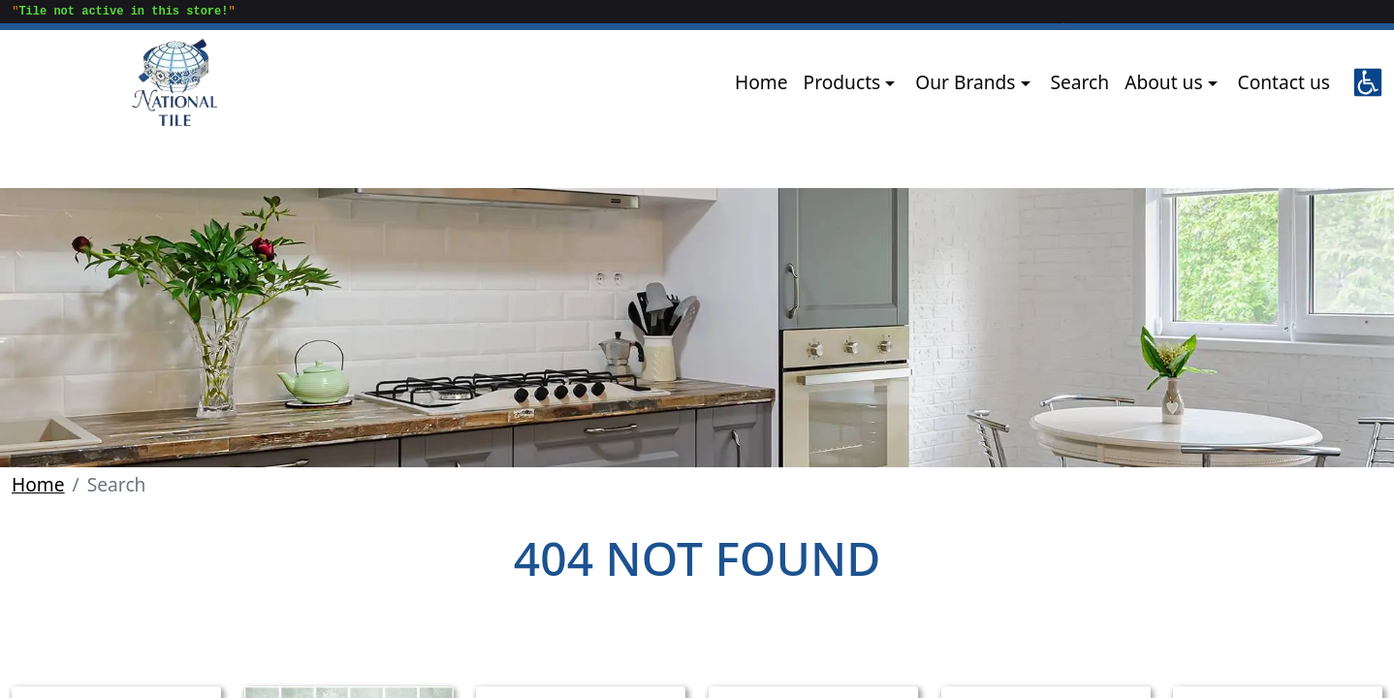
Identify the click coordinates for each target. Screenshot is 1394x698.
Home (761, 82)
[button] (1367, 82)
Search (1079, 82)
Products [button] (845, 82)
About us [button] (1166, 82)
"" (120, 13)
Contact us (1284, 82)
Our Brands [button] (967, 82)
